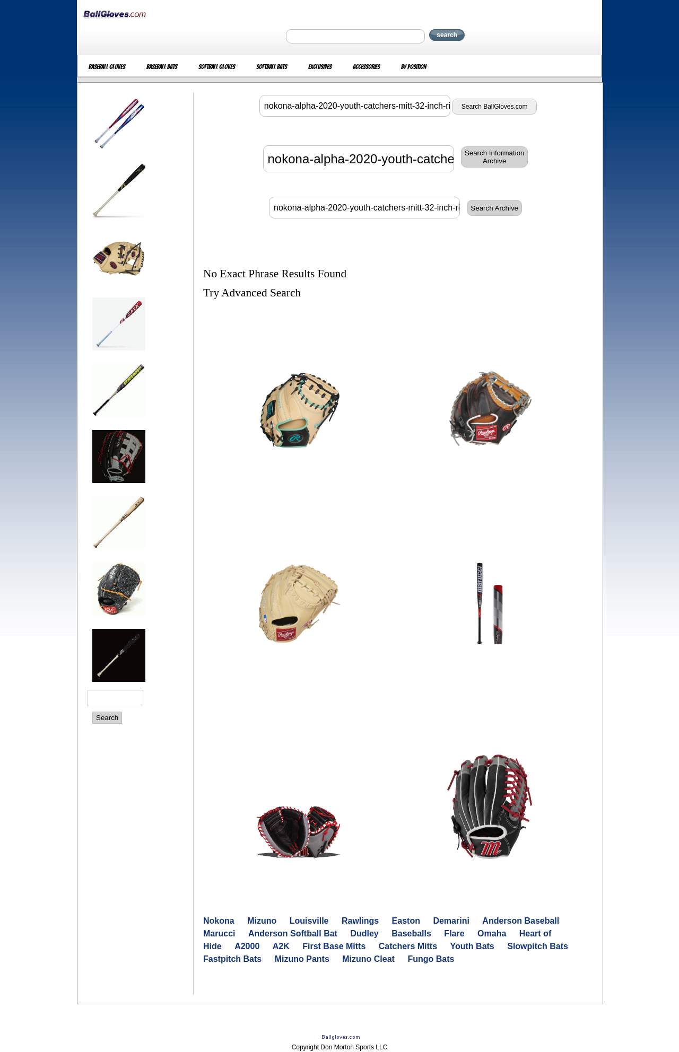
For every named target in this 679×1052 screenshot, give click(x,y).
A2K (281, 946)
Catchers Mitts (408, 946)
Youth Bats (472, 946)
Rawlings (360, 920)
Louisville (309, 920)
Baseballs (411, 933)
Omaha (491, 933)
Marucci (219, 933)
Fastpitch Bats (232, 958)
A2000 (246, 946)
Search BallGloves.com (495, 106)
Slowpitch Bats (537, 946)
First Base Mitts (333, 946)
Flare (454, 933)
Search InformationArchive (495, 157)
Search (107, 718)
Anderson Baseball (520, 920)
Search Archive (494, 208)
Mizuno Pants (302, 958)
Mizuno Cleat (368, 958)
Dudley (364, 933)
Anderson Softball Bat (292, 933)
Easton (406, 920)
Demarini (451, 920)
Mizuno (261, 920)
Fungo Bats (430, 958)
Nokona (218, 920)
